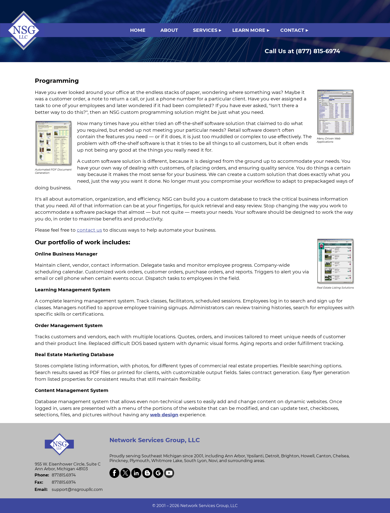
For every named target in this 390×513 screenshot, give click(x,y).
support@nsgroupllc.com (77, 489)
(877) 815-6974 (302, 51)
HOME (138, 30)
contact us (89, 230)
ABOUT (169, 30)
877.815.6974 (64, 475)
